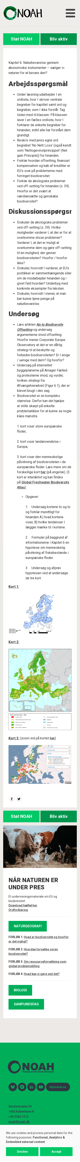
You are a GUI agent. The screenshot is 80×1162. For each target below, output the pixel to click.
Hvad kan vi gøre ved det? (42, 974)
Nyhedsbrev (58, 1087)
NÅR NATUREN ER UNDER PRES (33, 884)
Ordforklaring (18, 910)
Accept (56, 1151)
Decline (22, 1151)
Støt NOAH (21, 39)
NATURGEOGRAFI (27, 926)
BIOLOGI (20, 990)
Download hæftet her (23, 905)
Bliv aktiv (59, 39)
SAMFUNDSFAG (26, 1004)
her (43, 472)
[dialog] (40, 1143)
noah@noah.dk (19, 1121)
